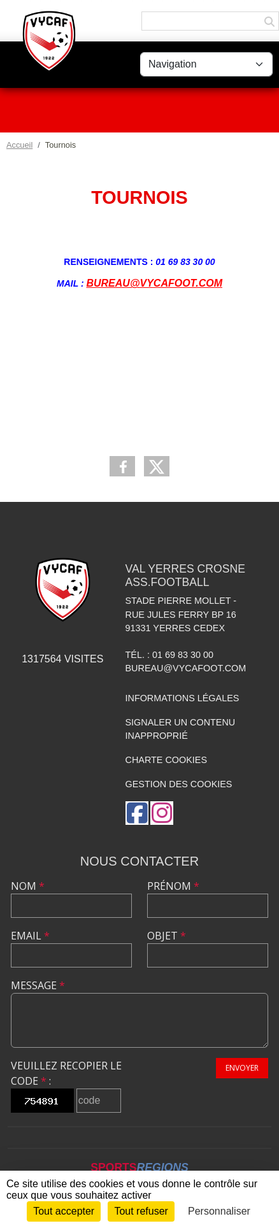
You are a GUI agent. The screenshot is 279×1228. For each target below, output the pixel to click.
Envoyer (242, 1067)
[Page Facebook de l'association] (136, 813)
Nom (28, 886)
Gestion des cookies (178, 784)
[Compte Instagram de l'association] (161, 813)
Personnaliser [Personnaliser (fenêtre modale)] (219, 1211)
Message (38, 985)
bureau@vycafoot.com (186, 668)
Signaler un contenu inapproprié (180, 729)
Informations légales (182, 698)
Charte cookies (166, 760)
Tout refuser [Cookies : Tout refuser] (141, 1211)
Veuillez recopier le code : (66, 1073)
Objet (166, 936)
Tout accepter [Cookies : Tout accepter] (63, 1211)
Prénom (173, 886)
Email (30, 936)
